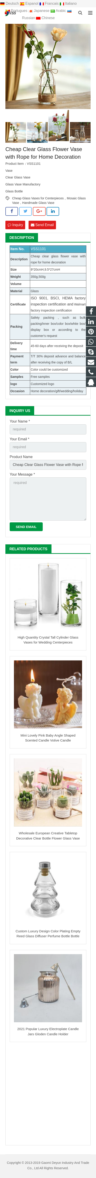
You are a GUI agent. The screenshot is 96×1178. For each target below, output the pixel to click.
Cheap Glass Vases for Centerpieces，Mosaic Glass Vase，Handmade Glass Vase (49, 198)
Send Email (42, 225)
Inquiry (15, 225)
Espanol (29, 3)
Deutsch (10, 3)
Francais (49, 3)
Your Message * (22, 474)
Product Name (21, 457)
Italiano (68, 3)
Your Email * (19, 439)
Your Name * (20, 421)
